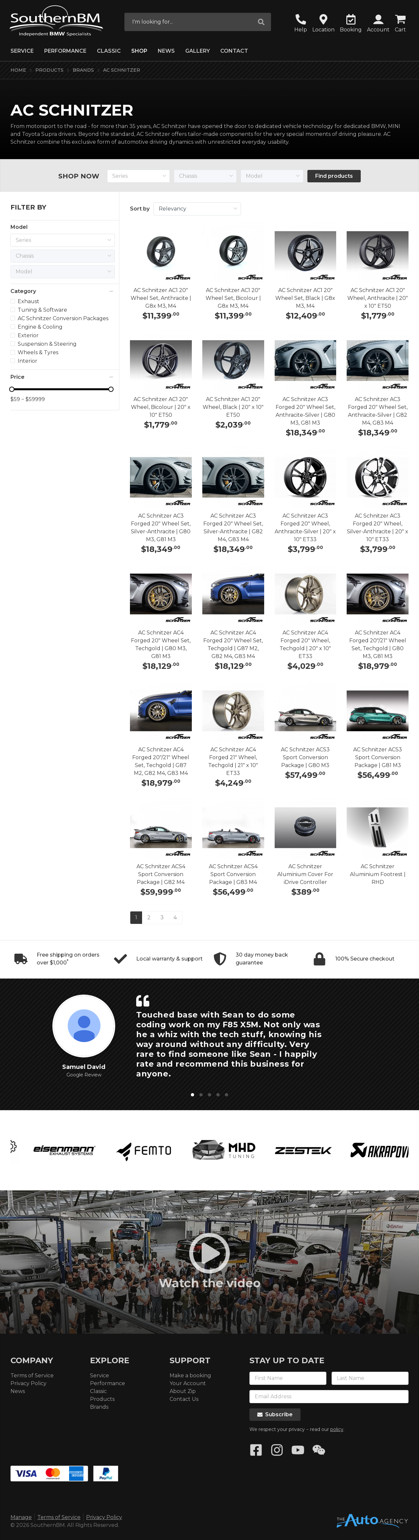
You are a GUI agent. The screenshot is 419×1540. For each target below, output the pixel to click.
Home (18, 70)
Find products (334, 176)
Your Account (188, 1383)
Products (49, 70)
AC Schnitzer (121, 70)
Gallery (197, 51)
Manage (21, 1517)
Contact (234, 51)
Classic (109, 51)
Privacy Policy (28, 1383)
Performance (65, 51)
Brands (83, 70)
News (166, 51)
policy (336, 1429)
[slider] (61, 389)
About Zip (183, 1391)
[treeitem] (55, 301)
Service (22, 51)
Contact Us (184, 1399)
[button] (378, 24)
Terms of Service (32, 1375)
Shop (139, 51)
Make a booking (190, 1375)
